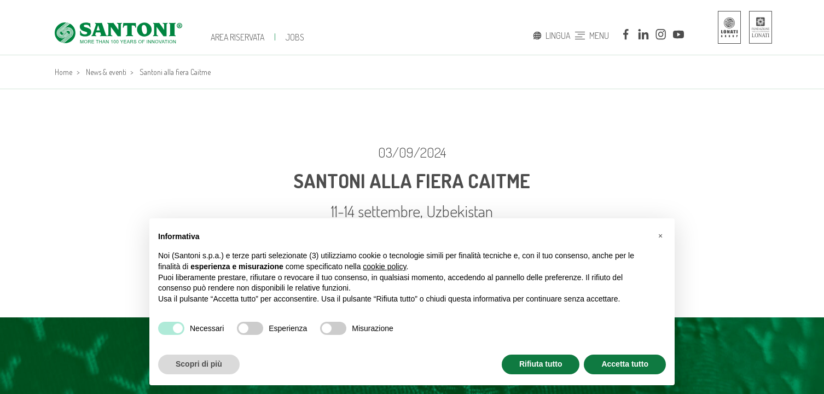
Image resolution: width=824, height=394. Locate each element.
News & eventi (106, 72)
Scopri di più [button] (199, 364)
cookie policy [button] (384, 266)
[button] (660, 236)
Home (63, 72)
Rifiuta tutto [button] (540, 364)
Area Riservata (237, 37)
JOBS (295, 37)
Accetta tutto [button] (624, 364)
